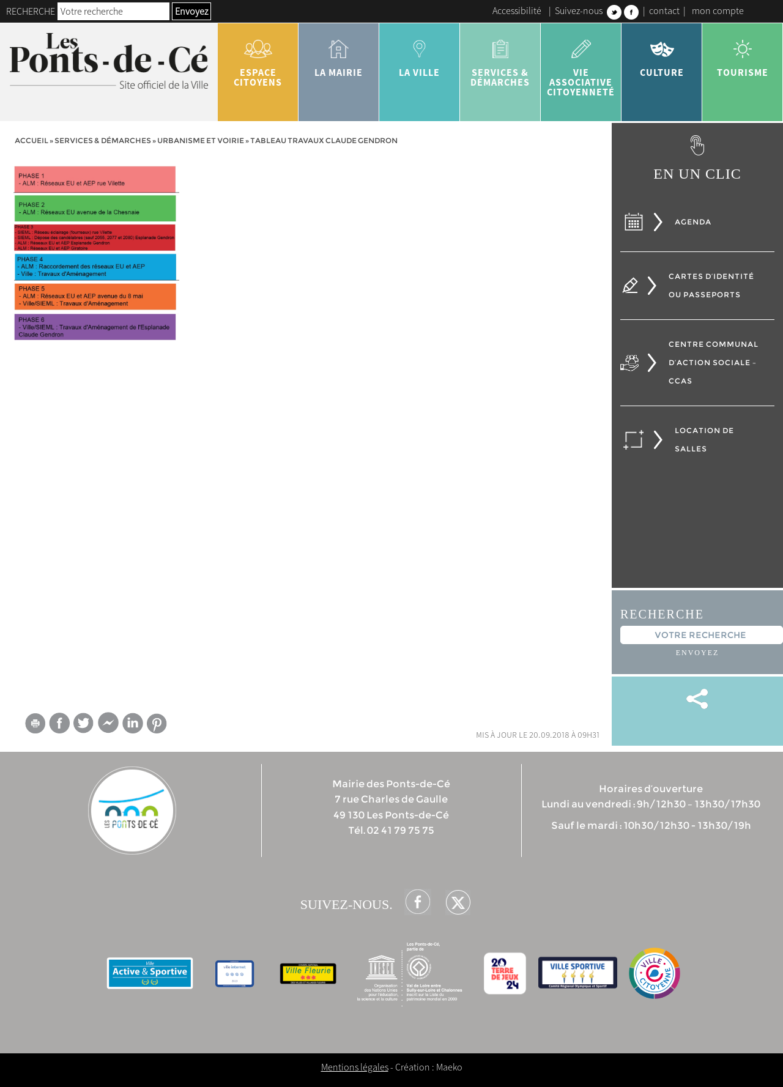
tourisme (742, 53)
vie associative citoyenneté (581, 63)
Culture (662, 53)
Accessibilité (516, 10)
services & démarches (500, 58)
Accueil (31, 140)
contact (664, 10)
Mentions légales (354, 1067)
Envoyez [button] (191, 11)
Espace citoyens (258, 58)
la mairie (339, 53)
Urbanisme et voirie (200, 140)
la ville (419, 53)
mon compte (718, 10)
